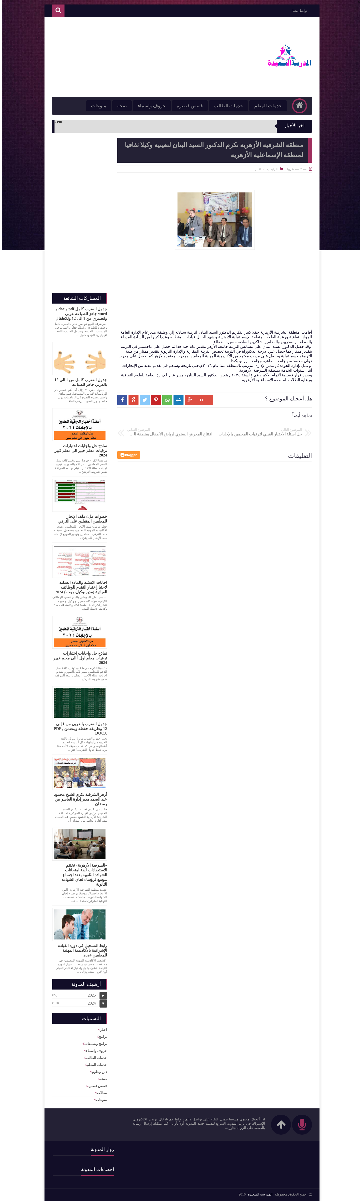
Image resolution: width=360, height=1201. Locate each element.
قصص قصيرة (188, 105)
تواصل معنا (298, 11)
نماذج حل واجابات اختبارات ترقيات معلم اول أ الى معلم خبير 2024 (78, 658)
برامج (101, 1037)
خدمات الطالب (227, 105)
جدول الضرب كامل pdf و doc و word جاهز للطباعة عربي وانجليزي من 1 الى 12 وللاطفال (79, 314)
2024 (90, 1003)
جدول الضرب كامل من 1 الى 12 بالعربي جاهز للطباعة (78, 382)
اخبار (256, 169)
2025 (90, 995)
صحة (120, 105)
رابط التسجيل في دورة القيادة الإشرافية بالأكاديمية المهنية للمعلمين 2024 (80, 950)
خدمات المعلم (266, 105)
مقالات (100, 1093)
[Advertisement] (141, 57)
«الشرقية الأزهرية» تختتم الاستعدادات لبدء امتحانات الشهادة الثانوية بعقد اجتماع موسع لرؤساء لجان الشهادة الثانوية (82, 874)
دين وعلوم (97, 1072)
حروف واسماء (150, 105)
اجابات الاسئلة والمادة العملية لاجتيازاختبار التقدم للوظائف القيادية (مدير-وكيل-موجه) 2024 (79, 587)
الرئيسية (270, 169)
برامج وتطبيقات (93, 1044)
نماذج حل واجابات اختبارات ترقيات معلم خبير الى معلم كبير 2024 (78, 450)
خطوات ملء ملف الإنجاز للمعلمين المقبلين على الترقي (80, 518)
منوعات (96, 105)
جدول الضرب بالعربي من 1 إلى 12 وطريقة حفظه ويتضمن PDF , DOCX (78, 728)
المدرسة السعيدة (258, 1194)
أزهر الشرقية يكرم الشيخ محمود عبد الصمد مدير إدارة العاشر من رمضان (78, 799)
